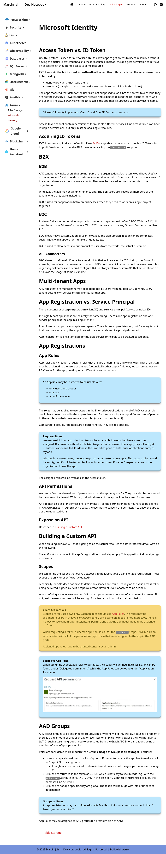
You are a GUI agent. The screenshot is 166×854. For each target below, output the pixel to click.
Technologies (115, 4)
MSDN (97, 143)
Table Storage (15, 110)
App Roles (118, 614)
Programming (97, 4)
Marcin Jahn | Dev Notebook (24, 4)
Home (82, 4)
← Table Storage (50, 833)
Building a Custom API (68, 527)
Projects (131, 4)
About (142, 4)
